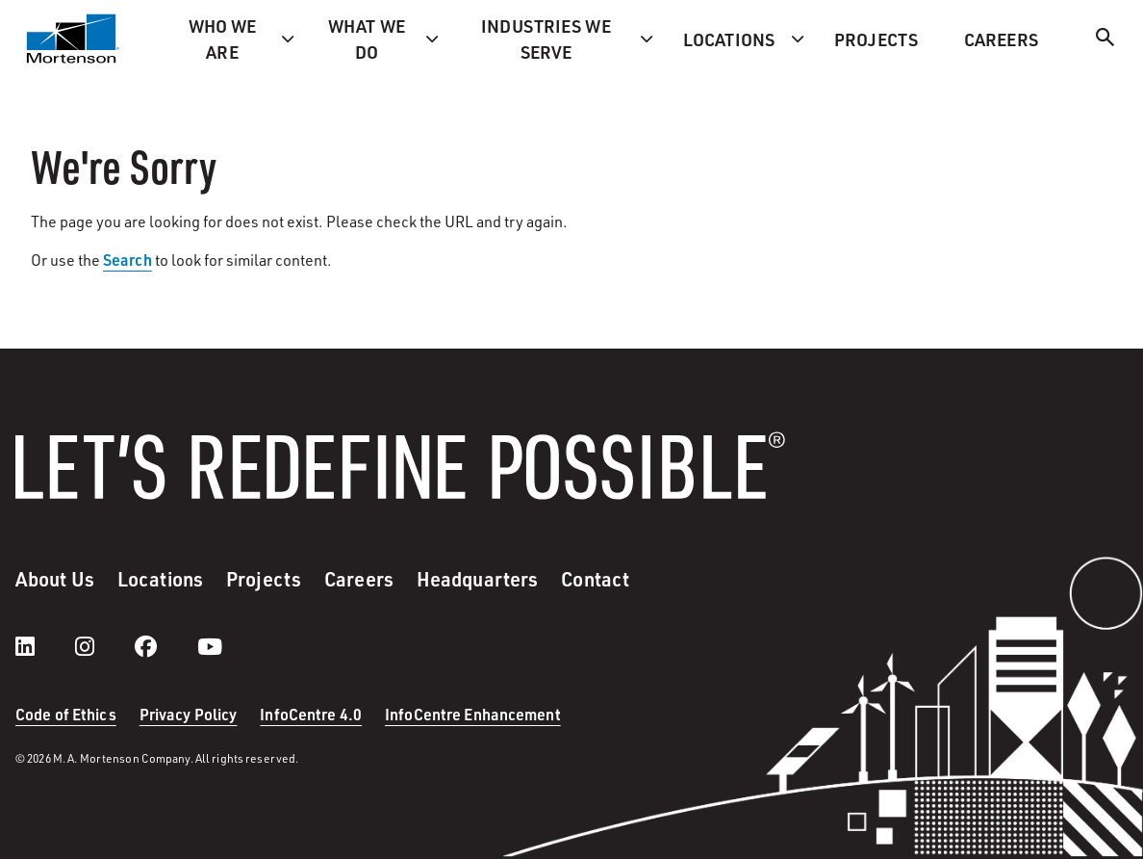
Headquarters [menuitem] (477, 578)
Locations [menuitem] (729, 39)
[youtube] (209, 646)
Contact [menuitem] (595, 578)
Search (127, 259)
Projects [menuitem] (876, 39)
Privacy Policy (189, 714)
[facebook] (165, 646)
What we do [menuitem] (366, 38)
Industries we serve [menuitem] (546, 38)
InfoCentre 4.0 (311, 714)
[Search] (1105, 40)
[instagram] (104, 646)
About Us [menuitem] (54, 578)
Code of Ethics (65, 714)
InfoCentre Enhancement (473, 714)
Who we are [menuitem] (223, 38)
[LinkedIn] (44, 646)
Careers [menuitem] (1001, 39)
